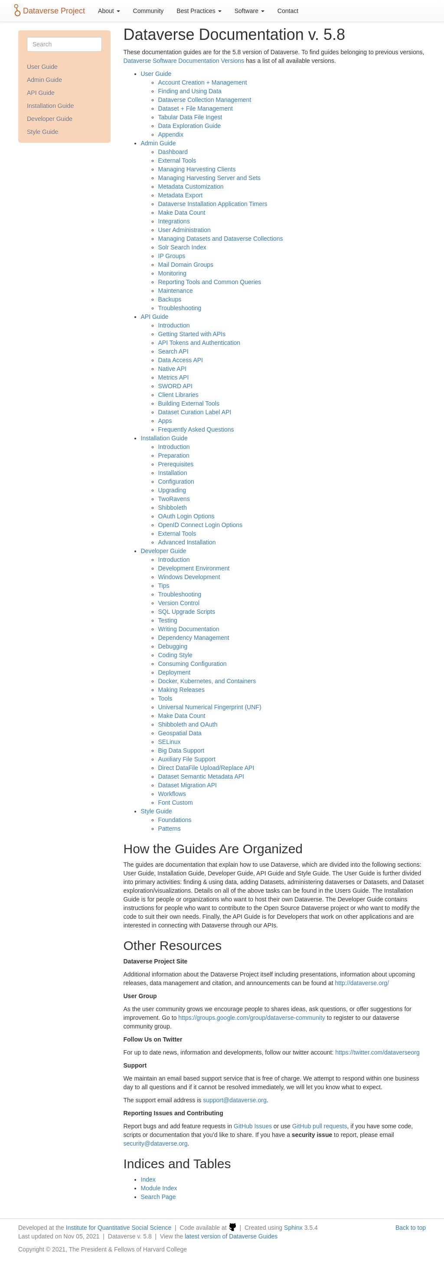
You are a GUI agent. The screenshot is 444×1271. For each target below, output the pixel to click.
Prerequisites (176, 464)
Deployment (174, 672)
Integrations (174, 221)
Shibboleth (172, 507)
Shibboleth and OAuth (188, 724)
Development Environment (194, 568)
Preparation (173, 455)
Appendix (170, 134)
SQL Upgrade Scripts (186, 611)
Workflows (172, 793)
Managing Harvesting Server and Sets (209, 177)
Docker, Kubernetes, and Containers (207, 681)
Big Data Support (181, 750)
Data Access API (180, 360)
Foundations (175, 819)
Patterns (169, 828)
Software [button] (249, 10)
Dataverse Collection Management (204, 99)
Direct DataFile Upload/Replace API (206, 767)
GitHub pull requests (319, 1126)
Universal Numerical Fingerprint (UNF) (209, 707)
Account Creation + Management (202, 82)
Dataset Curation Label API (195, 412)
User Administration (184, 229)
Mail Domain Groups (186, 264)
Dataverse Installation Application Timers (213, 203)
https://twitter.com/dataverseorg (377, 1052)
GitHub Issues (253, 1126)
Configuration (176, 481)
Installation (172, 472)
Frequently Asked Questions (196, 429)
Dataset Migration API (187, 785)
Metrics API (173, 377)
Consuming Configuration (192, 663)
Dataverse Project (54, 11)
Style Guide (42, 131)
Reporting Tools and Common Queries (209, 281)
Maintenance (175, 290)
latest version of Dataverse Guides (231, 1236)
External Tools (177, 160)
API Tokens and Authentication (199, 342)
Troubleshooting (180, 308)
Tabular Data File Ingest (190, 117)
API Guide (41, 92)
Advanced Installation (187, 542)
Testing (167, 620)
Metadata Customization (191, 186)
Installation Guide (50, 105)
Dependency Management (193, 637)
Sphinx (293, 1227)
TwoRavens (174, 498)
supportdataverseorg (235, 1100)
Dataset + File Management (195, 108)
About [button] (109, 10)
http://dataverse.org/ (362, 982)
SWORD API (175, 386)
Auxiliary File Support (186, 759)
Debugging (173, 646)
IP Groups (172, 255)
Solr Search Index (182, 247)
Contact (288, 10)
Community (148, 10)
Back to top (410, 1227)
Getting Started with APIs (192, 334)
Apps (165, 420)
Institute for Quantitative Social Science (119, 1227)
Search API (173, 351)
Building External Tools (188, 403)
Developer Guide (49, 118)
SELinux (169, 741)
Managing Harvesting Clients (197, 169)
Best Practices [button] (198, 10)
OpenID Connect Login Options (200, 524)
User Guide (42, 66)
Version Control (179, 602)
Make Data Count (182, 212)
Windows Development (189, 576)
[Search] (64, 44)
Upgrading (172, 490)
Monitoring (172, 273)
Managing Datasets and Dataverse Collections (220, 238)
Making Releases (181, 689)
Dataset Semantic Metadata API (201, 776)
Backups (170, 299)
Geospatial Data (180, 733)
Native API (172, 368)
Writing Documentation (188, 629)
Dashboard (173, 151)
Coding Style (175, 655)
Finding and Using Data (190, 91)
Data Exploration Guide (189, 125)
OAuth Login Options (186, 516)
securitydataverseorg (156, 1143)
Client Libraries (178, 394)
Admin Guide (44, 79)
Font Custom (175, 802)
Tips (164, 585)
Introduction (174, 325)
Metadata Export (180, 195)
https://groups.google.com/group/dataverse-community (251, 1017)
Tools (165, 698)
